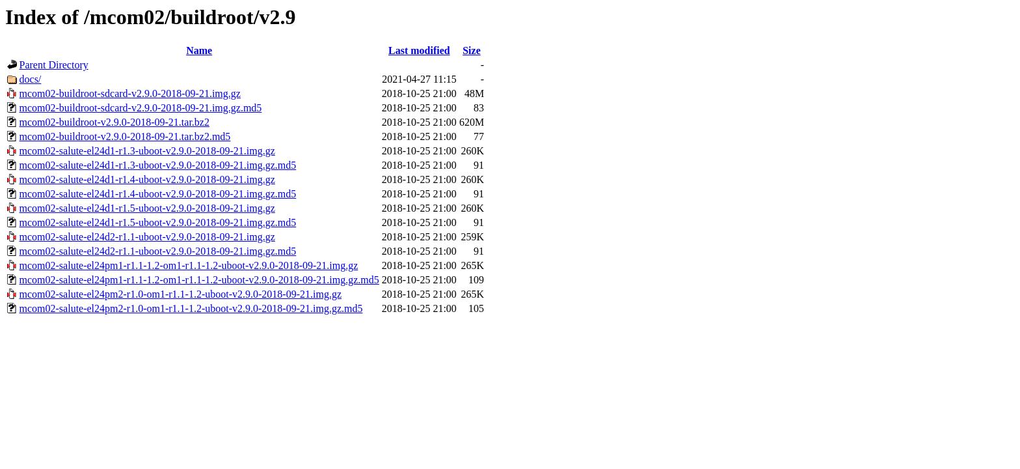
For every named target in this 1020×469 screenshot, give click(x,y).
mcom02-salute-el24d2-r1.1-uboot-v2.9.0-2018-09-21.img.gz (147, 236)
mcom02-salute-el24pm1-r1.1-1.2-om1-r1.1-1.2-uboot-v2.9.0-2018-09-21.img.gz (189, 265)
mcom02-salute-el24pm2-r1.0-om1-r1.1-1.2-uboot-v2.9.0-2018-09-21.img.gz (181, 294)
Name (199, 50)
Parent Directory (54, 64)
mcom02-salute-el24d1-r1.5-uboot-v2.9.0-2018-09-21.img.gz (147, 208)
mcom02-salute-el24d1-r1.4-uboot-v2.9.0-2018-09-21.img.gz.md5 (158, 193)
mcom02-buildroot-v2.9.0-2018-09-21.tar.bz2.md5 (125, 136)
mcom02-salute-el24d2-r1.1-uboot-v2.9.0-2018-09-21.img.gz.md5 (158, 251)
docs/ (31, 79)
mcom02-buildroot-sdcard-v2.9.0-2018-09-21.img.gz (130, 93)
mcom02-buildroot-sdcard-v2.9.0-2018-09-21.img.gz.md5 (141, 107)
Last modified (419, 50)
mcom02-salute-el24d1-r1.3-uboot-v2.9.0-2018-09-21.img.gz (147, 150)
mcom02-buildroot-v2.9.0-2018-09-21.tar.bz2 (114, 122)
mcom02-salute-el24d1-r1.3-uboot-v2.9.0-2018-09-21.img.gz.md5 (158, 165)
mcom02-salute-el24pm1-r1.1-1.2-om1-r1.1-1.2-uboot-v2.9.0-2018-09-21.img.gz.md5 (199, 279)
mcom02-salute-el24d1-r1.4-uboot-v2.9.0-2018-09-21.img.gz (147, 179)
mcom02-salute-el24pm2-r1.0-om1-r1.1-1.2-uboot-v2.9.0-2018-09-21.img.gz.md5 (191, 308)
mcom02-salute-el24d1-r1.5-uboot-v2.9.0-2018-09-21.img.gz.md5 (158, 222)
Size (472, 50)
